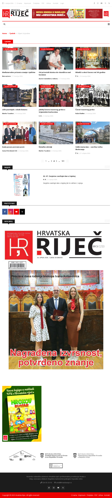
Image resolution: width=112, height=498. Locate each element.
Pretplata (36, 3)
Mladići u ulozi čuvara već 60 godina (90, 72)
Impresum (27, 3)
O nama (19, 3)
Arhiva (48, 3)
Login (62, 3)
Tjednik (12, 33)
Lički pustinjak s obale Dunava (14, 109)
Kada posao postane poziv (13, 147)
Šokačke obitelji (45, 147)
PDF (43, 3)
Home (4, 33)
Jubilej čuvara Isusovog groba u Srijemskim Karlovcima (52, 110)
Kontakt (55, 3)
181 (62, 161)
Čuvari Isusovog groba (84, 109)
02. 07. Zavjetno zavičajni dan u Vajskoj (59, 176)
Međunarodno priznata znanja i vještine (18, 72)
